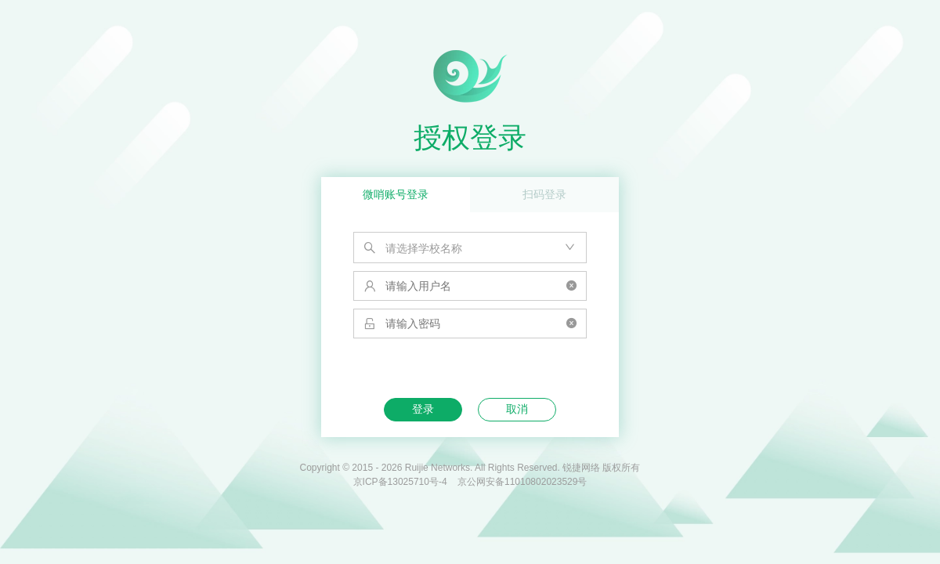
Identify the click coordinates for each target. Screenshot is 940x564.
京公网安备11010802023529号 (522, 481)
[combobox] (470, 247)
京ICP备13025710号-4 (400, 481)
